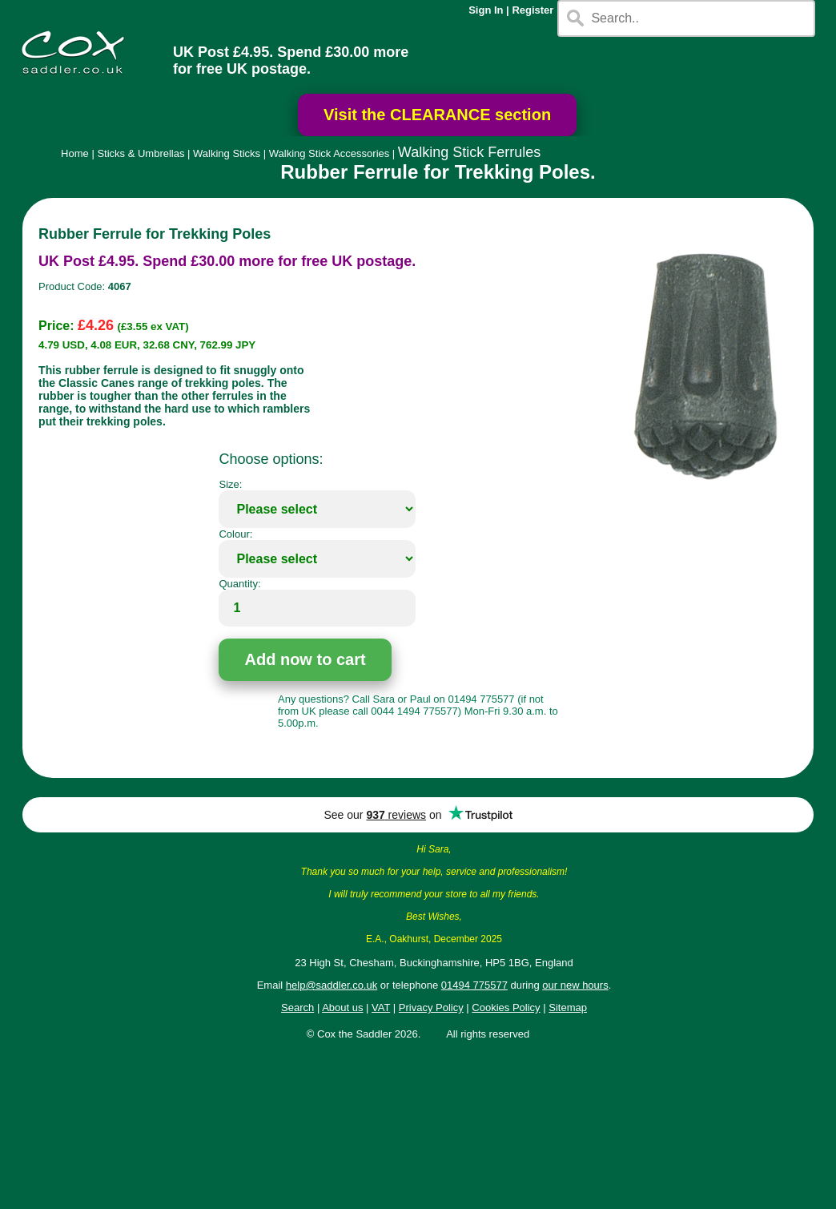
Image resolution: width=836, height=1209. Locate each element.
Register (532, 10)
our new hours (575, 985)
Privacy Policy (431, 1007)
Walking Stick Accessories (329, 153)
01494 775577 (474, 985)
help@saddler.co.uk (331, 985)
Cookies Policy (506, 1007)
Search (297, 1007)
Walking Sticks (226, 153)
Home (75, 153)
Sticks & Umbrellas (140, 153)
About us (342, 1007)
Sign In (485, 10)
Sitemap (568, 1007)
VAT (381, 1007)
